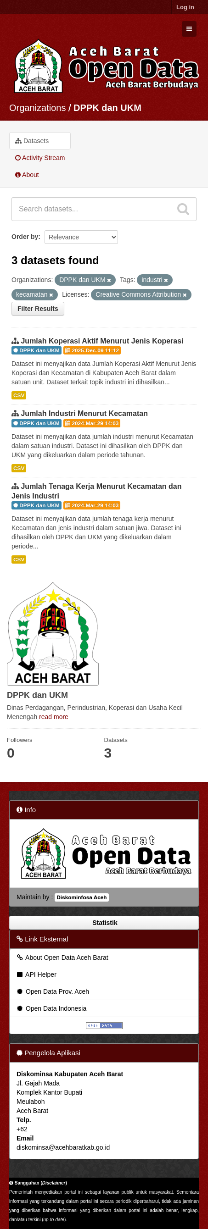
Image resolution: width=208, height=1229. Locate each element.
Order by (24, 236)
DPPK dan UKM (107, 108)
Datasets (32, 140)
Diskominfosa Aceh (81, 897)
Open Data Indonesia (51, 1008)
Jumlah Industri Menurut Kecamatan (84, 413)
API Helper (36, 974)
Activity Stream (40, 157)
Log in (185, 7)
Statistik (103, 922)
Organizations (37, 108)
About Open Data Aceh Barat (62, 957)
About (27, 174)
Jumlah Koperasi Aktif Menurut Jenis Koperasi (102, 341)
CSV (18, 395)
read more (53, 716)
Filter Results (37, 308)
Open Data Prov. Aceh (52, 991)
